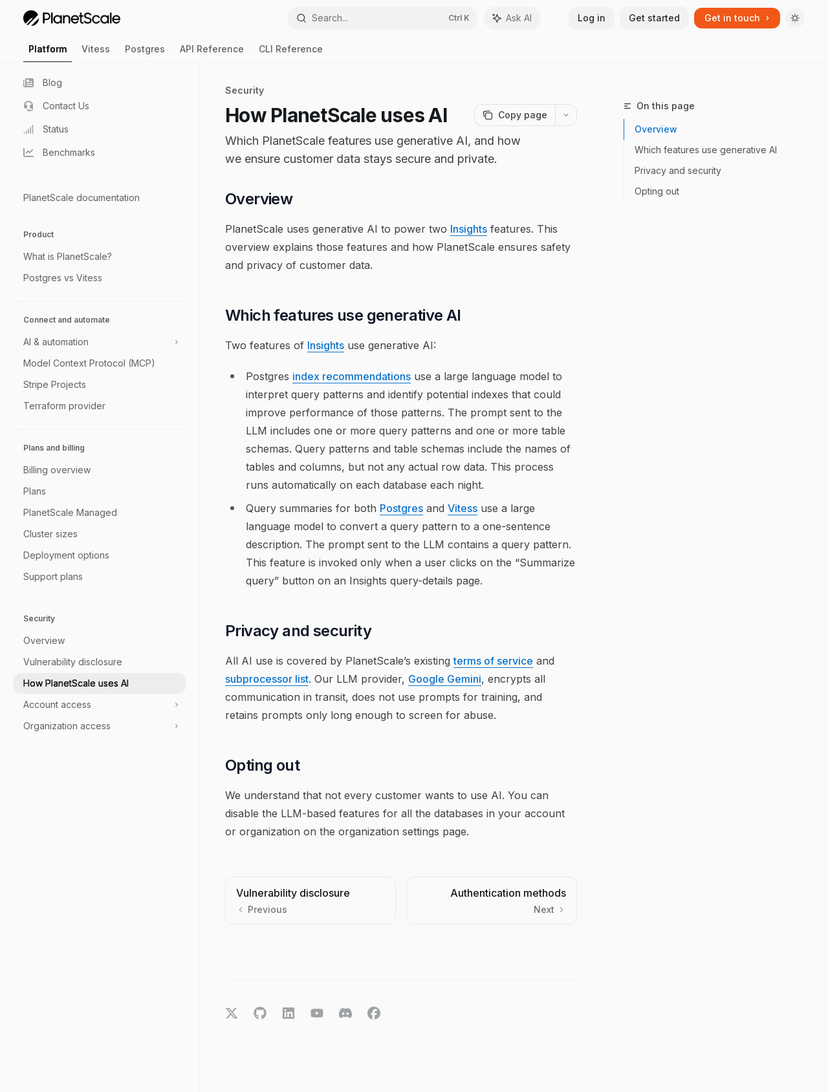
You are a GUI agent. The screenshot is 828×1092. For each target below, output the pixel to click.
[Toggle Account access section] (99, 704)
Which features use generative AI (706, 149)
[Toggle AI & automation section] (99, 342)
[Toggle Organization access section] (99, 726)
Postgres (145, 52)
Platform (47, 52)
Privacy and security (678, 170)
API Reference (212, 52)
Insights (468, 228)
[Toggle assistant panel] (512, 18)
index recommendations (351, 376)
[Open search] (382, 18)
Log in (591, 17)
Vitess (95, 52)
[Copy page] (514, 115)
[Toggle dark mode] (795, 18)
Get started (654, 17)
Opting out (657, 191)
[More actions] (566, 115)
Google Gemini (444, 678)
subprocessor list (267, 678)
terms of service (493, 660)
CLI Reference (291, 52)
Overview (656, 128)
